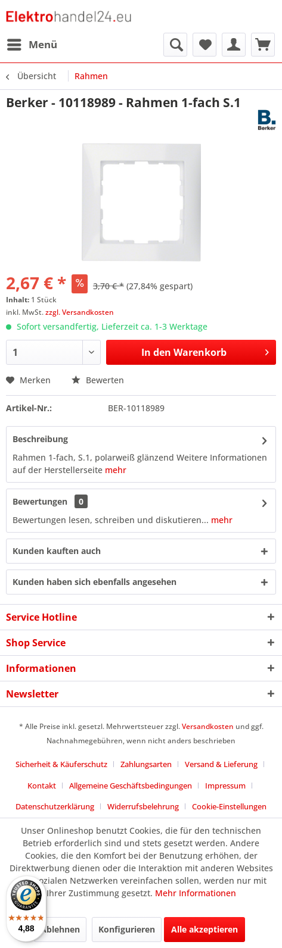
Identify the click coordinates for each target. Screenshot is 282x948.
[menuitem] (31, 45)
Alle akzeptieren (204, 929)
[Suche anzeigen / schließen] (175, 45)
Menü (32, 43)
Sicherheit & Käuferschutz (61, 764)
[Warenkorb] (263, 45)
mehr (115, 469)
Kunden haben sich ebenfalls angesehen (94, 581)
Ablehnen (60, 929)
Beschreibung (40, 439)
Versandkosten (208, 726)
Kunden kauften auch (57, 550)
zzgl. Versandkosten (79, 312)
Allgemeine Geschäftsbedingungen (130, 785)
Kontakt (41, 785)
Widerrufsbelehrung (143, 806)
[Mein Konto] (234, 45)
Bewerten (98, 380)
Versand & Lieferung (221, 764)
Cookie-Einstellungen (229, 806)
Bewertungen (40, 501)
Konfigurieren (126, 929)
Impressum (225, 785)
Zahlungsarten (146, 764)
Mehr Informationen (195, 893)
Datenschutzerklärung (55, 806)
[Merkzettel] (204, 45)
